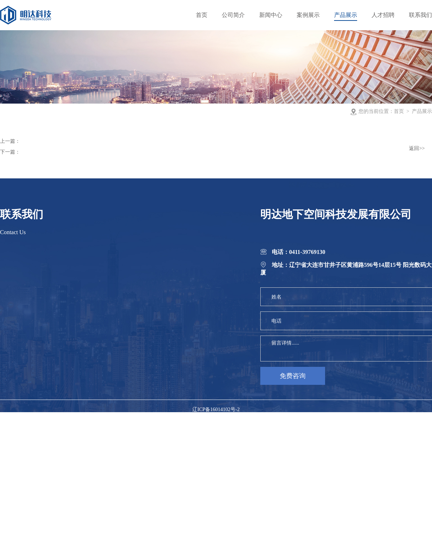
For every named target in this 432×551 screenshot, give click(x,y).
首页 (399, 111)
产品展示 (422, 111)
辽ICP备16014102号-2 (215, 409)
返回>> (417, 148)
